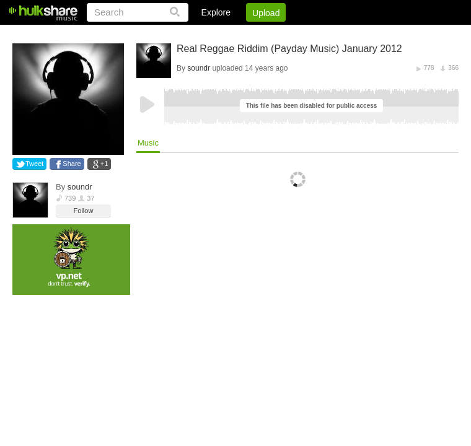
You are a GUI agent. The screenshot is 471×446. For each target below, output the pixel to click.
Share (72, 163)
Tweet (34, 163)
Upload (266, 13)
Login (202, 34)
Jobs (290, 34)
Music (148, 142)
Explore (216, 12)
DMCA (331, 34)
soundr (80, 186)
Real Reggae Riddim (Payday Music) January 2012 (289, 48)
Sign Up (247, 34)
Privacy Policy (389, 34)
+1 (104, 163)
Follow (84, 210)
